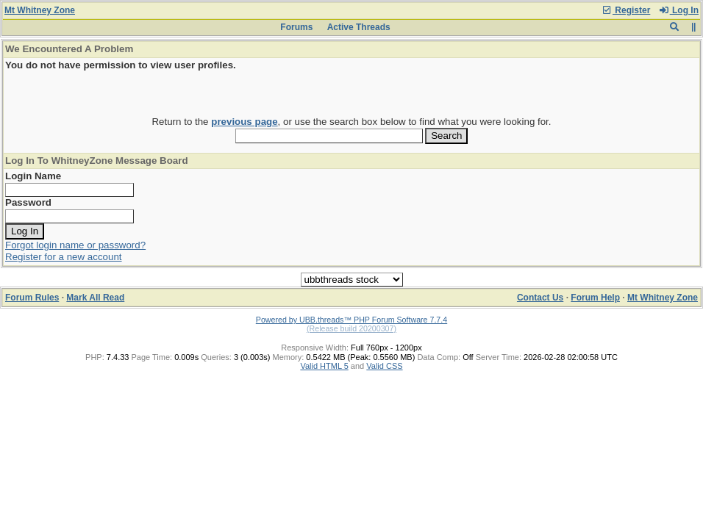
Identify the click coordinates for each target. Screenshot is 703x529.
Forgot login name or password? (75, 245)
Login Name (33, 175)
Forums (296, 27)
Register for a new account (63, 256)
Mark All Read (95, 297)
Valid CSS (384, 365)
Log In (679, 10)
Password (28, 202)
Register (626, 10)
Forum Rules (32, 297)
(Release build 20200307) (351, 328)
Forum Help (595, 297)
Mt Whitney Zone (39, 10)
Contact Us (540, 297)
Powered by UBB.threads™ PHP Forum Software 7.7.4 (351, 319)
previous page (244, 121)
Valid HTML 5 (324, 365)
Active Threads (358, 27)
